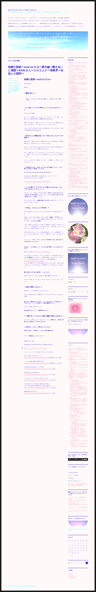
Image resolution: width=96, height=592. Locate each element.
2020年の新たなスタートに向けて (75, 163)
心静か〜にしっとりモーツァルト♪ (76, 144)
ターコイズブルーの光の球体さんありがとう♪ (78, 128)
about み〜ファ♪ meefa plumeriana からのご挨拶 (43, 17)
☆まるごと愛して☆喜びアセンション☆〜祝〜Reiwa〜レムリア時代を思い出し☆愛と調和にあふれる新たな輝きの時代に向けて (78, 179)
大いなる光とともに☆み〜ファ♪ (77, 445)
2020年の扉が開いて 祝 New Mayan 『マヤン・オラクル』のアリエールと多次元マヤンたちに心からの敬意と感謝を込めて (78, 139)
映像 (16, 89)
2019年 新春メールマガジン (75, 416)
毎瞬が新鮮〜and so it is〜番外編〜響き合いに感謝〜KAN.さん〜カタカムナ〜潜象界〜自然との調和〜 (35, 70)
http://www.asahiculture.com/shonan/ (34, 261)
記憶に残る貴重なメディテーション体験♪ (77, 76)
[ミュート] (82, 459)
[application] (78, 459)
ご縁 (13, 82)
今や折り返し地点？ (73, 114)
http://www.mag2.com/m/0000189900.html (36, 380)
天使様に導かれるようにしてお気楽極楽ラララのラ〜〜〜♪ (22, 23)
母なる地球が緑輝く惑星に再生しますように (77, 106)
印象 (9, 88)
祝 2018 (71, 418)
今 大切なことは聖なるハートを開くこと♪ (77, 116)
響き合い (9, 92)
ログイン (71, 573)
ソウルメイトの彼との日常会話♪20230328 (77, 75)
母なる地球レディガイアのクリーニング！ (77, 173)
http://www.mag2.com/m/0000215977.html (35, 374)
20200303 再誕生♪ (72, 130)
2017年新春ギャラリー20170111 (77, 432)
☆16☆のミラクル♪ (75, 439)
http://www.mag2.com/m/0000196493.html (36, 369)
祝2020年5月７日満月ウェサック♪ (76, 113)
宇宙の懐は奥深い (72, 149)
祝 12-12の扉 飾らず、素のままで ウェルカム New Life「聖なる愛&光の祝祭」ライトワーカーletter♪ (78, 155)
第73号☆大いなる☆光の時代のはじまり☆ (78, 387)
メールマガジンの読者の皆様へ (75, 107)
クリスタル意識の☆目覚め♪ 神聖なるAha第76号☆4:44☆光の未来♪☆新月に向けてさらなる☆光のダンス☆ (79, 394)
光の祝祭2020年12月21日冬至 (75, 102)
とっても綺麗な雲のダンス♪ (76, 419)
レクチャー (16, 85)
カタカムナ (16, 82)
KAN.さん (10, 82)
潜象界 (10, 90)
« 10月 (72, 555)
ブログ (80, 26)
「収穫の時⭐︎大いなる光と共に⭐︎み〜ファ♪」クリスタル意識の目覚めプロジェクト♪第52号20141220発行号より (78, 89)
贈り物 (18, 90)
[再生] (69, 459)
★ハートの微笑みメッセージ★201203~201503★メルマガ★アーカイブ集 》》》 (78, 505)
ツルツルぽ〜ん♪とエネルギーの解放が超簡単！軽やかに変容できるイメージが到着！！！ (78, 401)
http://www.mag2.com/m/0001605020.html (35, 387)
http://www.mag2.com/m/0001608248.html (35, 393)
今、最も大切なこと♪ (73, 131)
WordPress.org (72, 577)
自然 (13, 90)
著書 (15, 90)
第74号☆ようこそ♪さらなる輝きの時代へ (78, 388)
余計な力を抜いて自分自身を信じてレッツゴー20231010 (55, 20)
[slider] (76, 459)
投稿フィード (71, 574)
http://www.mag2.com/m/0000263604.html (36, 363)
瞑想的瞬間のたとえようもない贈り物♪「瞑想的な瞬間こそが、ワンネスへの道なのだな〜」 (30, 26)
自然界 (15, 80)
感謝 (13, 89)
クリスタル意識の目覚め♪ (69, 26)
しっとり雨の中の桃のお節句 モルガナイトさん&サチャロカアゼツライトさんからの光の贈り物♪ (78, 188)
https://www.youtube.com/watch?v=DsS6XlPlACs (37, 181)
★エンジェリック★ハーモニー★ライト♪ (18, 17)
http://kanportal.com (44, 251)
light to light (71, 135)
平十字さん (12, 88)
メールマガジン (58, 26)
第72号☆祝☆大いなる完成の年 (76, 386)
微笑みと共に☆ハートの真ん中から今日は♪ (72, 23)
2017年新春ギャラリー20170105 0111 (78, 430)
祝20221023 (71, 81)
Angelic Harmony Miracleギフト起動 (76, 65)
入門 (18, 86)
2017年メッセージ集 (74, 426)
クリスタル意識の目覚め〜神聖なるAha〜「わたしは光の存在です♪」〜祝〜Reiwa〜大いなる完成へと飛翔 (78, 184)
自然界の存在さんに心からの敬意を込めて (50, 23)
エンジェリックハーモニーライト (22, 10)
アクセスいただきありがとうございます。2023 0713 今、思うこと (24, 20)
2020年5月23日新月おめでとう (75, 112)
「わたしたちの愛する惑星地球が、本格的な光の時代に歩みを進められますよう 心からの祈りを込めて (78, 95)
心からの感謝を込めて (73, 86)
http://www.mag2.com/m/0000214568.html (35, 357)
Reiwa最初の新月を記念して (74, 176)
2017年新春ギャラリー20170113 (77, 433)
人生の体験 (15, 86)
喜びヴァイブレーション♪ (74, 100)
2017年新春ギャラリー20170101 (77, 428)
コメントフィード (72, 575)
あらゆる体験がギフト (73, 175)
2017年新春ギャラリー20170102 (77, 429)
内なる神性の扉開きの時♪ (64, 17)
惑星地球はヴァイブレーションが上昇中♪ (77, 82)
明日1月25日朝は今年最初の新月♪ (75, 148)
